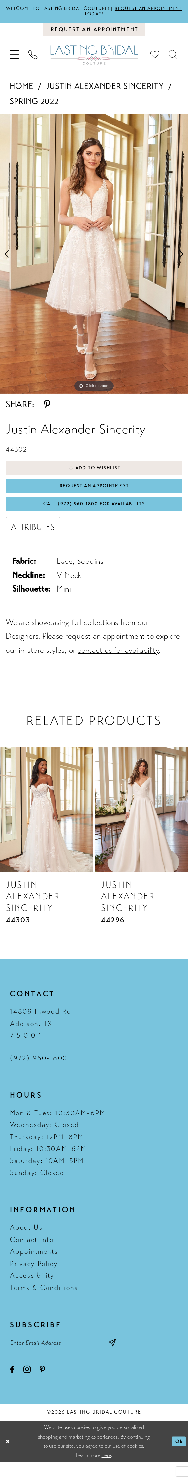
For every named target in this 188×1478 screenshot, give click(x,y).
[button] (15, 59)
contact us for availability (118, 663)
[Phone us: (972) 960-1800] (33, 59)
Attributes (33, 541)
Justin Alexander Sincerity (105, 91)
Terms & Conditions (44, 1300)
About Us (26, 1241)
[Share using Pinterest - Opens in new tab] (47, 409)
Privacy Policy (34, 1276)
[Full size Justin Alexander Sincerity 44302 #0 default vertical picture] (94, 258)
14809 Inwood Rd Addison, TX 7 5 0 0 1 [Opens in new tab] (40, 1037)
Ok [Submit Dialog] (178, 1457)
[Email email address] (72, 1357)
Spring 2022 (34, 106)
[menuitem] (15, 59)
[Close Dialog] (9, 1457)
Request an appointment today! (119, 12)
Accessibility (32, 1289)
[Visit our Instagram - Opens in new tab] (27, 1385)
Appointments (34, 1265)
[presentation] (46, 822)
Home (22, 91)
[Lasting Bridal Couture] (94, 59)
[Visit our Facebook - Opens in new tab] (12, 1386)
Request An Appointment (94, 494)
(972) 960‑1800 (39, 1071)
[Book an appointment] (94, 33)
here (106, 1471)
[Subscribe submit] (131, 1357)
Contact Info (32, 1252)
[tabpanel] (94, 258)
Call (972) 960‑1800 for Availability (94, 515)
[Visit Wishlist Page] (155, 59)
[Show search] (173, 59)
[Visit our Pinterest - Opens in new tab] (42, 1386)
